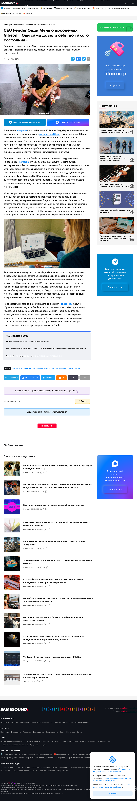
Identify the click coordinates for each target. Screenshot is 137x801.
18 (44, 567)
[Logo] (9, 3)
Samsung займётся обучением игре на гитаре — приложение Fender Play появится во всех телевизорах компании (46, 349)
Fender (15, 368)
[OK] (86, 709)
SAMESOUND (21, 783)
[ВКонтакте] (50, 709)
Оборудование (31, 24)
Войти (82, 401)
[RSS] (92, 709)
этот (71, 785)
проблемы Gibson (62, 368)
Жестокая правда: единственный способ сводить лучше (53, 505)
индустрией (24, 162)
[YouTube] (62, 709)
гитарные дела (30, 368)
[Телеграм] (44, 709)
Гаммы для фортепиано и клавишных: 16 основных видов (114, 131)
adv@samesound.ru (129, 711)
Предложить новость (111, 27)
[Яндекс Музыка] (74, 709)
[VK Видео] (68, 709)
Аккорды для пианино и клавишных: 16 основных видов (114, 185)
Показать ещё (47, 426)
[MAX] (56, 709)
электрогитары (75, 368)
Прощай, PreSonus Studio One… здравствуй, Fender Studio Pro (27, 341)
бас (21, 368)
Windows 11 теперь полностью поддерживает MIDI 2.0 (52, 657)
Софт (24, 681)
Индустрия (8, 24)
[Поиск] (132, 2)
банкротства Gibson (49, 134)
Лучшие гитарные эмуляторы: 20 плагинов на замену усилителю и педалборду (115, 238)
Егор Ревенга (43, 24)
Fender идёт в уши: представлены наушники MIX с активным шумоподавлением (34, 356)
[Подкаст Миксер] (80, 709)
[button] (73, 59)
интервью (22, 130)
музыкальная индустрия (45, 368)
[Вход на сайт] (127, 2)
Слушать (115, 85)
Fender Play (66, 304)
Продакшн (26, 492)
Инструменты (18, 24)
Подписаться (115, 287)
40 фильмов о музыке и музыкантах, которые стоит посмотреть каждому (112, 158)
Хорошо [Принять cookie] (113, 793)
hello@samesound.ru (128, 708)
